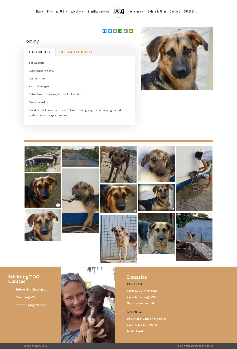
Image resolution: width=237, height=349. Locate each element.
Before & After (157, 11)
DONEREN (189, 11)
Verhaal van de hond (76, 51)
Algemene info (40, 51)
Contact (175, 11)
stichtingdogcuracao (31, 305)
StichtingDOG (26, 297)
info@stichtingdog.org (32, 289)
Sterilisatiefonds (98, 11)
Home (39, 11)
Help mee (135, 11)
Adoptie (76, 11)
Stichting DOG (55, 11)
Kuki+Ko (208, 345)
